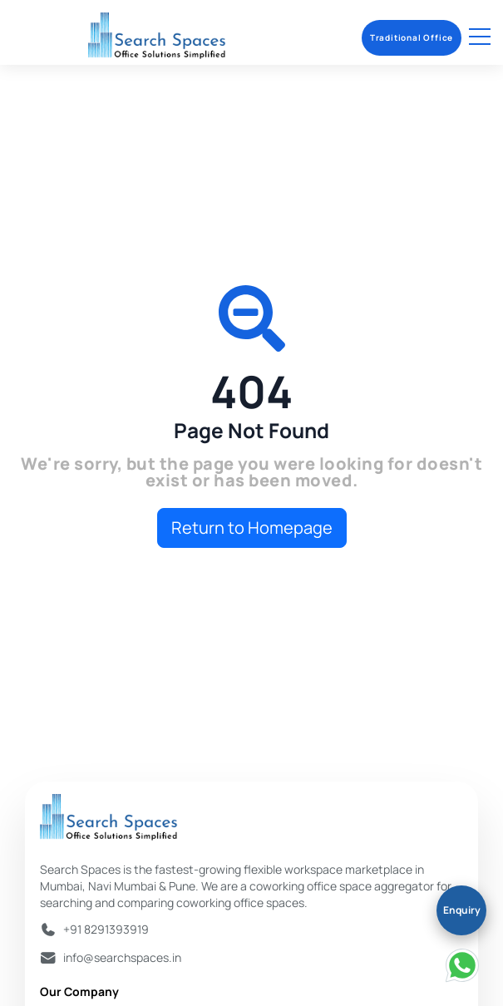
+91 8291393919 (106, 929)
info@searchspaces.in (122, 957)
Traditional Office (411, 37)
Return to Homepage (252, 527)
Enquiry (462, 910)
